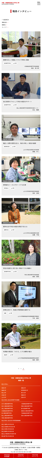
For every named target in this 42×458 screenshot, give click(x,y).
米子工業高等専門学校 (7, 404)
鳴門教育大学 (24, 390)
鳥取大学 (4, 388)
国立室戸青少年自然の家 (8, 436)
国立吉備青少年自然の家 (8, 431)
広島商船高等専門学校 (7, 411)
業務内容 (4, 22)
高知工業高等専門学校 (26, 415)
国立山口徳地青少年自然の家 (9, 434)
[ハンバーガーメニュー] (38, 3)
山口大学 (4, 397)
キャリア (4, 27)
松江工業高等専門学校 (7, 406)
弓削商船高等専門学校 (26, 413)
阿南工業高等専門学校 (26, 406)
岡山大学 (4, 392)
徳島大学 (23, 388)
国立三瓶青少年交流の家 (8, 424)
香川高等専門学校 (25, 408)
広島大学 (4, 395)
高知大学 (23, 397)
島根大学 (4, 390)
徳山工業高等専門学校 (7, 415)
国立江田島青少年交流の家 (8, 426)
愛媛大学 (23, 395)
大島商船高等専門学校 (26, 404)
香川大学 (23, 392)
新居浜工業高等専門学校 (27, 411)
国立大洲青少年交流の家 (8, 429)
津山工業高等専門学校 (7, 408)
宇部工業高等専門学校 (7, 418)
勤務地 (3, 25)
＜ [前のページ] (18, 368)
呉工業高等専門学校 (7, 413)
